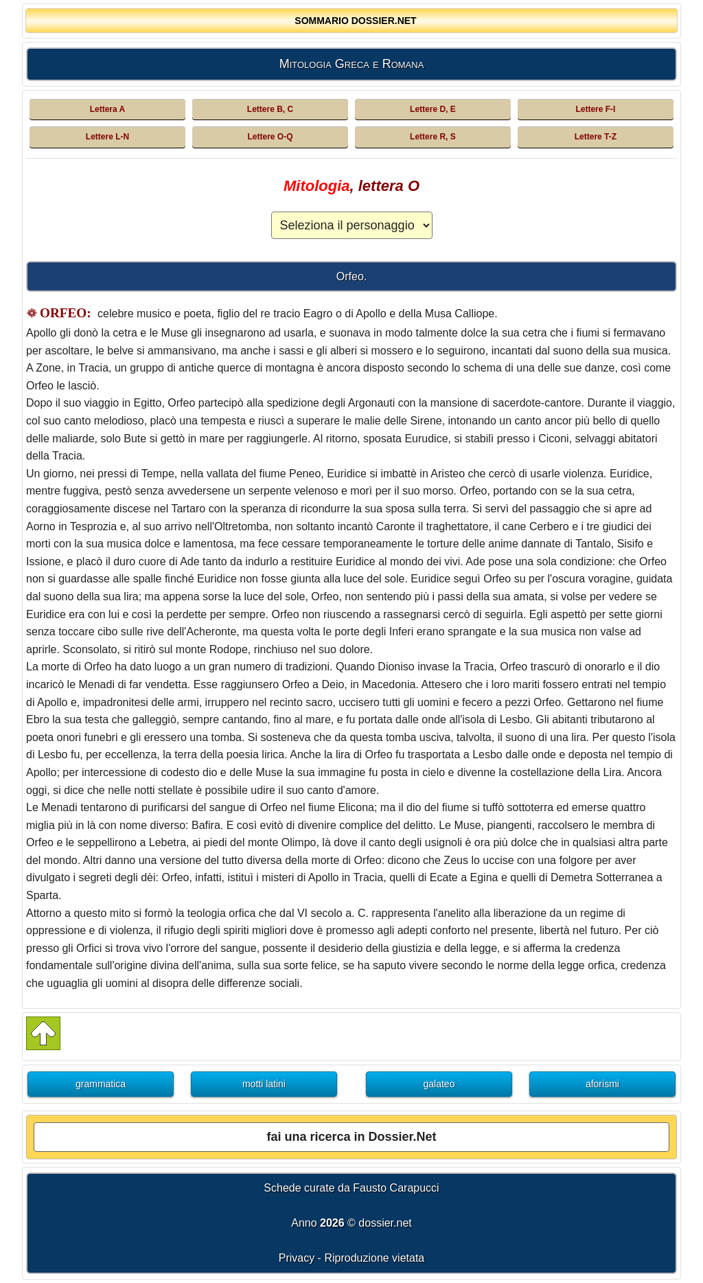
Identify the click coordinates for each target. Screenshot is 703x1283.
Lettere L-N (107, 136)
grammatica (101, 1083)
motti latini (264, 1083)
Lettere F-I (595, 109)
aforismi (602, 1083)
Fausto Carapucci (396, 1188)
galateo (439, 1083)
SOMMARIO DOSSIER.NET (355, 20)
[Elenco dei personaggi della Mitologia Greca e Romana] (352, 225)
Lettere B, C (270, 109)
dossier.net (384, 1223)
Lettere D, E (433, 109)
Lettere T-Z (595, 136)
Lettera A (108, 109)
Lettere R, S (433, 136)
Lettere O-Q (269, 136)
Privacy (296, 1258)
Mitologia (317, 185)
